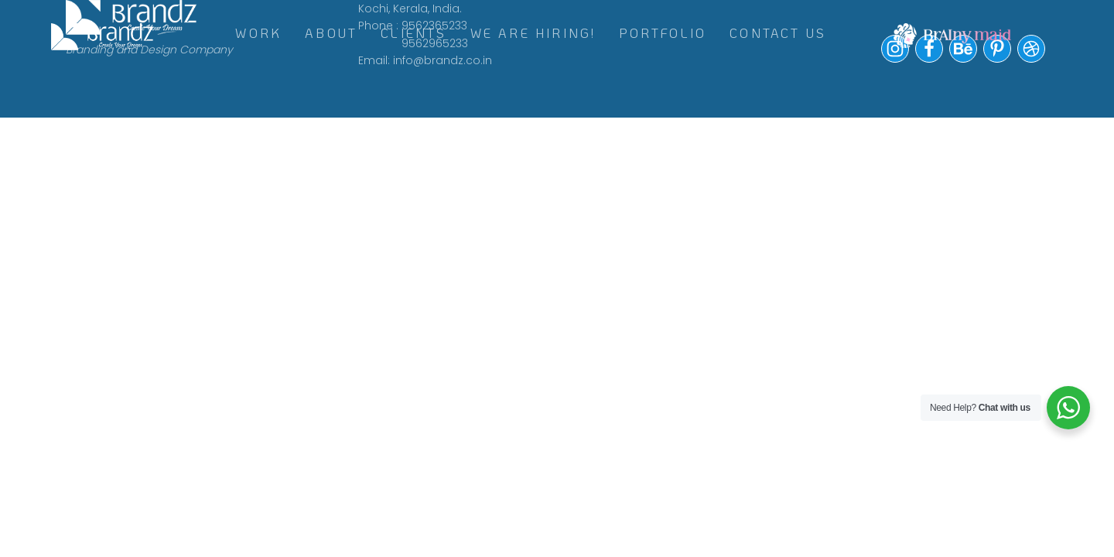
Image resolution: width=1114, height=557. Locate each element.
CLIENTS (413, 33)
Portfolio (662, 33)
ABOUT (331, 33)
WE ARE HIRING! (533, 33)
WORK (258, 33)
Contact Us (778, 33)
